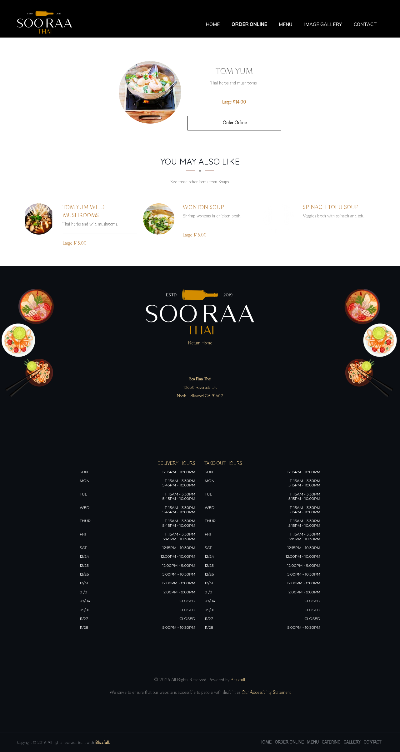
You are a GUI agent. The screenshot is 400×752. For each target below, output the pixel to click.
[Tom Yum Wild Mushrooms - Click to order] (40, 219)
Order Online (249, 24)
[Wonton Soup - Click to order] (160, 219)
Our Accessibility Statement (265, 692)
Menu (285, 24)
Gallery (352, 742)
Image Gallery (323, 24)
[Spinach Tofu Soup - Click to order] (280, 219)
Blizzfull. (102, 742)
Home (213, 24)
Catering (331, 742)
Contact (365, 24)
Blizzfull (238, 680)
